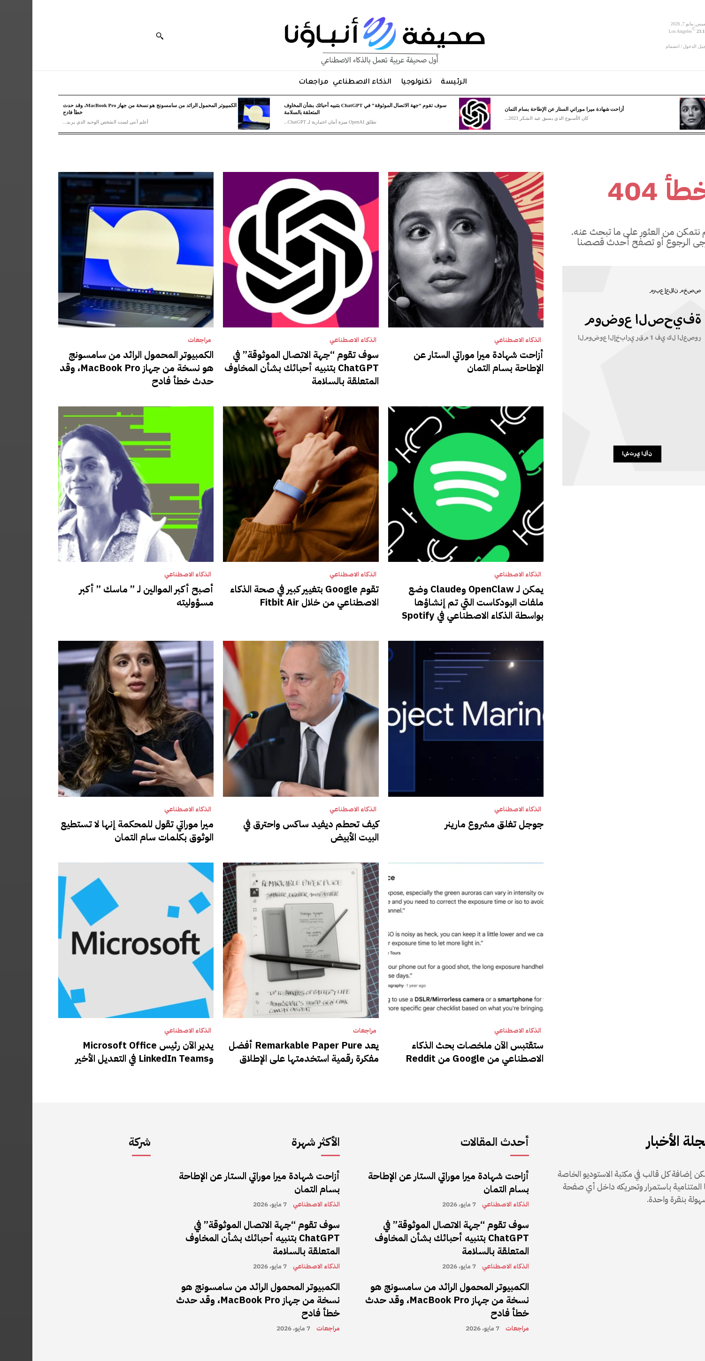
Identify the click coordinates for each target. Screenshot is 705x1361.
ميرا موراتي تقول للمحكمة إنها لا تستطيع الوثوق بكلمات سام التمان (104, 830)
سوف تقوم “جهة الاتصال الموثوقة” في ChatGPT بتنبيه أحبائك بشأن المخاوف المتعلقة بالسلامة (269, 368)
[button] (127, 35)
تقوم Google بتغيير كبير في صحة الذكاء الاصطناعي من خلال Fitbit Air (272, 595)
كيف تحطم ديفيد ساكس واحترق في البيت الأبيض (278, 830)
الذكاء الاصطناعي (485, 340)
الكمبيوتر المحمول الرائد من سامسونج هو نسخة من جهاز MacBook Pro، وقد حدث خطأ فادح (104, 368)
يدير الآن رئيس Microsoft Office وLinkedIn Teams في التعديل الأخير (112, 1051)
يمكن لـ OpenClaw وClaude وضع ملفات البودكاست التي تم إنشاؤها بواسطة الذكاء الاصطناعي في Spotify (440, 602)
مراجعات (167, 340)
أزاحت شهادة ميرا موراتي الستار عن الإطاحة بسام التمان (531, 109)
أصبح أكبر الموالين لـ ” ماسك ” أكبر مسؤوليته (114, 595)
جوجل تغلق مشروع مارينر (462, 824)
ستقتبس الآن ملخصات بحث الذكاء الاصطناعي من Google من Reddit (442, 1051)
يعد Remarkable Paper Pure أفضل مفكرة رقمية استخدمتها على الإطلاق (271, 1051)
